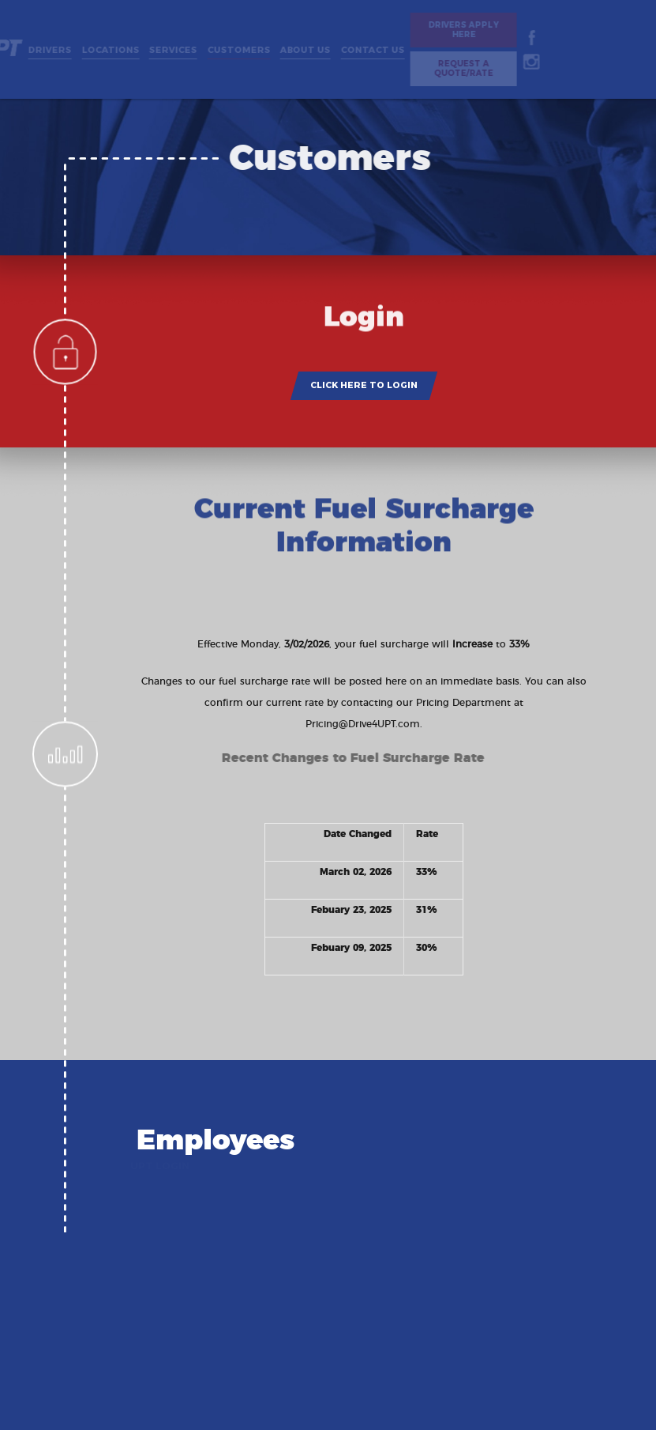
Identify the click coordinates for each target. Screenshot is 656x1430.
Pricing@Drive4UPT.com (363, 724)
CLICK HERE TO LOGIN (364, 385)
